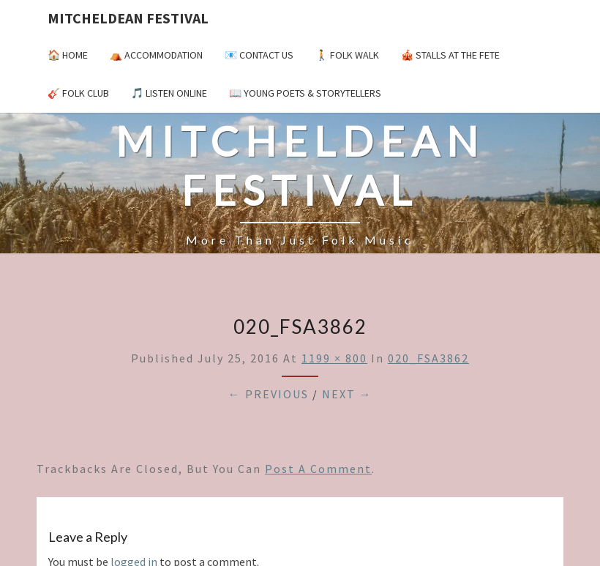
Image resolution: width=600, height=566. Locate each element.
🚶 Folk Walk (347, 55)
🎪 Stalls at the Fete (450, 55)
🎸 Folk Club (78, 93)
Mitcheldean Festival (128, 18)
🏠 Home (68, 55)
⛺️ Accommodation (156, 55)
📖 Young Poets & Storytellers (305, 93)
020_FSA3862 (428, 358)
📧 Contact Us (259, 55)
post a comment (318, 468)
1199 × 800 (334, 358)
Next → (347, 394)
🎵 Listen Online (169, 93)
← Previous (268, 394)
